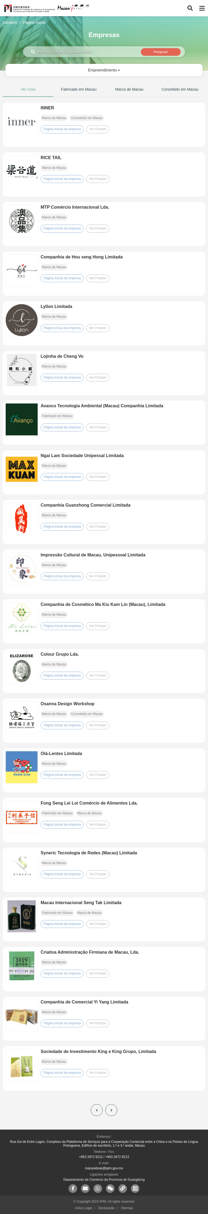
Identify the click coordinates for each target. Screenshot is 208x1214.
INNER (47, 108)
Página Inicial (34, 22)
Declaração (106, 1208)
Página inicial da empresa (62, 129)
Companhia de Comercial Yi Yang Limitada (84, 1002)
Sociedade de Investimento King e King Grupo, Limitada (98, 1051)
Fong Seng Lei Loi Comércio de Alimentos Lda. (89, 803)
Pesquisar (161, 52)
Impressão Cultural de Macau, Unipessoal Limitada (93, 555)
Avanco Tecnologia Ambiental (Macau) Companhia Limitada (102, 405)
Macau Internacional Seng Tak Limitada (81, 902)
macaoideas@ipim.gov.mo (104, 1168)
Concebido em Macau (179, 89)
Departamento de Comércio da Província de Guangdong (104, 1180)
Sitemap (127, 1208)
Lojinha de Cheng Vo (62, 356)
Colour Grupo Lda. (60, 654)
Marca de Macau (129, 89)
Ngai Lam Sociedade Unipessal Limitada (82, 455)
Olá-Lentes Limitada (61, 753)
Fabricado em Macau (79, 89)
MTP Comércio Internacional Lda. (75, 207)
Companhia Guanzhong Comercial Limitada (86, 505)
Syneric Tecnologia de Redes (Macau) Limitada (89, 853)
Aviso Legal (83, 1208)
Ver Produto (97, 129)
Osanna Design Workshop (68, 703)
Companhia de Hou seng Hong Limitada (82, 257)
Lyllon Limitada (56, 306)
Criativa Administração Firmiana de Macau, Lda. (90, 952)
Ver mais (28, 89)
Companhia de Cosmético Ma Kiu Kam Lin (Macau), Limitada (103, 604)
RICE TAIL (51, 157)
